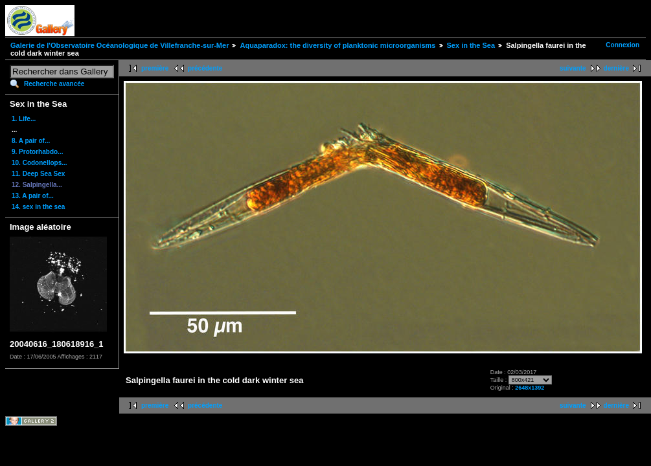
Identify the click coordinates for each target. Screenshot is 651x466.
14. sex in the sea (38, 206)
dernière (616, 68)
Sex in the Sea (471, 45)
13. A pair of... (33, 195)
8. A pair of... (31, 140)
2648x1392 (529, 387)
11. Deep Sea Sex (38, 173)
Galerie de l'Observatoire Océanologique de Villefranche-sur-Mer (119, 45)
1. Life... (24, 118)
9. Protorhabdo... (37, 151)
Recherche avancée (54, 83)
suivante (573, 68)
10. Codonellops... (39, 162)
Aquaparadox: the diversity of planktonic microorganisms (337, 45)
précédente (205, 68)
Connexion (622, 45)
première (154, 68)
